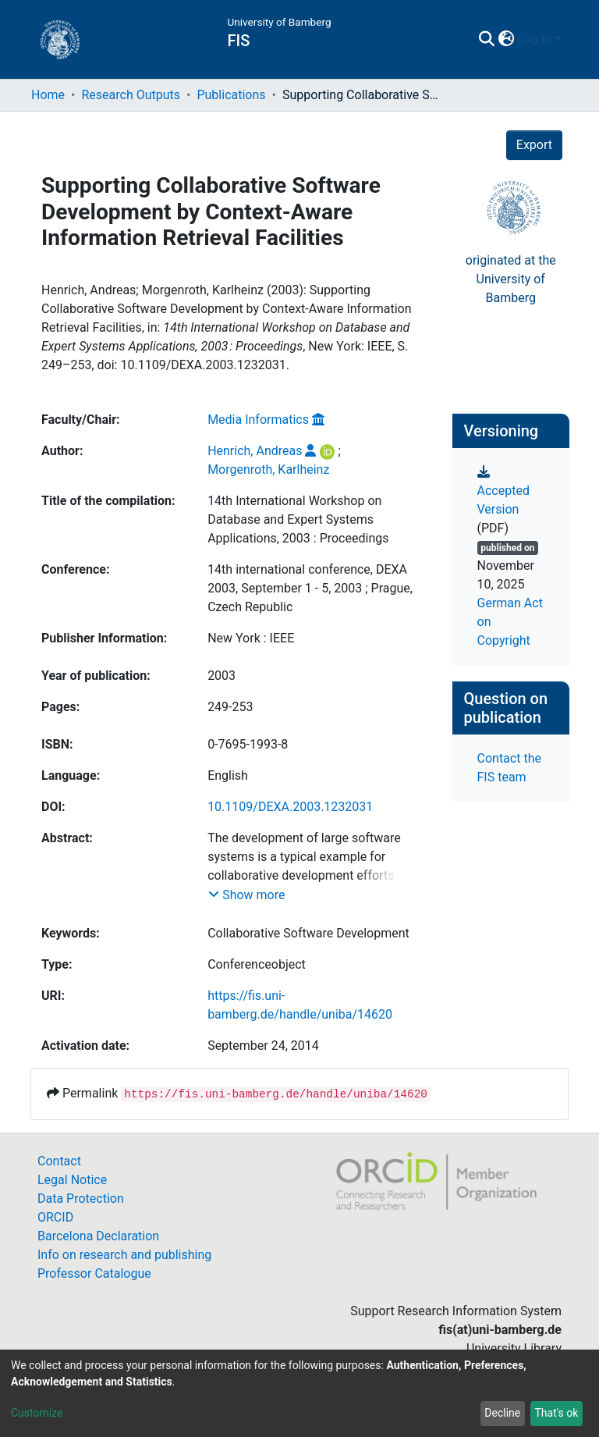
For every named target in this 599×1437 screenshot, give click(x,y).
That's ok (556, 1413)
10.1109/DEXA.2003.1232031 (290, 806)
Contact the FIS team (509, 767)
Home (48, 94)
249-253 (230, 706)
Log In (534, 39)
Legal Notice (72, 1179)
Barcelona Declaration (98, 1236)
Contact (59, 1161)
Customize (36, 1413)
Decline (502, 1413)
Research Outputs (130, 94)
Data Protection (80, 1198)
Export (534, 144)
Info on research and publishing (124, 1254)
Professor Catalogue (94, 1273)
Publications (231, 94)
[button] (506, 39)
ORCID (55, 1217)
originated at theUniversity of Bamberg (511, 279)
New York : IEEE (250, 638)
